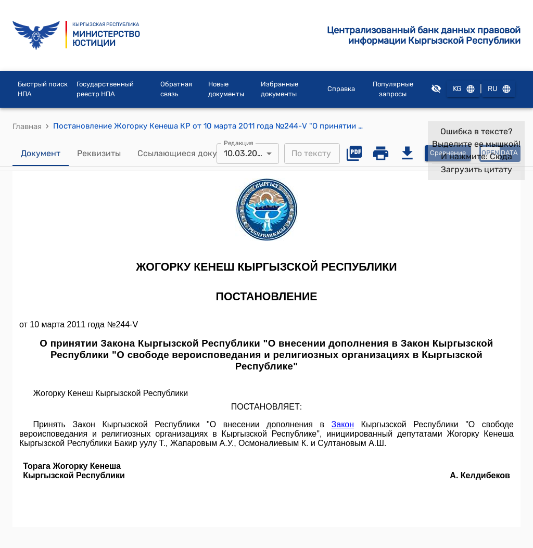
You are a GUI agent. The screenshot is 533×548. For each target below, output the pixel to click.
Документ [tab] (40, 153)
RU (498, 89)
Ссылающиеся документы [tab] (190, 153)
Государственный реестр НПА (105, 89)
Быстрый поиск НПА (43, 89)
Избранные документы (279, 89)
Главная (27, 126)
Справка (341, 89)
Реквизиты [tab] (99, 153)
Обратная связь (176, 89)
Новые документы (226, 89)
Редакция (238, 142)
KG (463, 89)
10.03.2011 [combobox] (244, 153)
